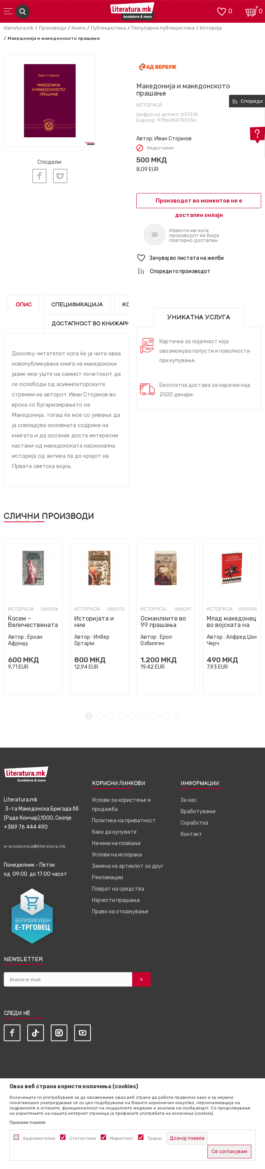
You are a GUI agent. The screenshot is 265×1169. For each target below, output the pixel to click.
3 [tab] (110, 716)
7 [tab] (154, 716)
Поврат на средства (118, 889)
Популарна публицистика (163, 28)
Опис (24, 304)
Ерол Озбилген (156, 640)
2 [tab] (99, 716)
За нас (189, 800)
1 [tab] (88, 716)
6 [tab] (143, 716)
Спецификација (77, 304)
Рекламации (107, 877)
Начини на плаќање (116, 843)
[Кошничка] (251, 11)
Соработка (194, 823)
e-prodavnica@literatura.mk (34, 846)
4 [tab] (121, 716)
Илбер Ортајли (91, 640)
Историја (211, 28)
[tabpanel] (49, 100)
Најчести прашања (116, 900)
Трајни (154, 1138)
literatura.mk (19, 28)
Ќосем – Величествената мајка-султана (33, 625)
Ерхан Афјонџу (25, 640)
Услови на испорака (117, 855)
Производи (52, 28)
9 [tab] (176, 716)
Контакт (191, 834)
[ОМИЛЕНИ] (221, 11)
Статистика (82, 1138)
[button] (198, 258)
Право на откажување (120, 911)
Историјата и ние (94, 621)
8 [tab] (165, 716)
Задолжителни (39, 1138)
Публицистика (108, 28)
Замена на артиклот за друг (128, 866)
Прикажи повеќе (27, 1122)
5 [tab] (132, 716)
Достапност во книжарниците (101, 323)
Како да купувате (114, 832)
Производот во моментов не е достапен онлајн (199, 202)
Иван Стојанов (173, 138)
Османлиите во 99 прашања (163, 621)
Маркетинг (121, 1138)
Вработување (198, 811)
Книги (79, 28)
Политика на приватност (124, 820)
